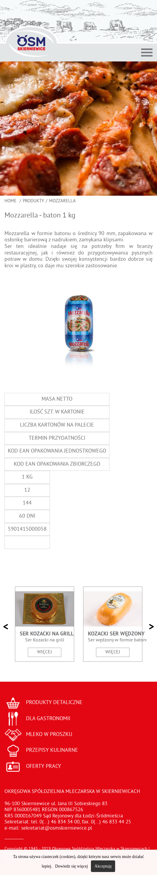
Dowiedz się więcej (71, 866)
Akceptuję (103, 866)
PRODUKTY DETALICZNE (54, 702)
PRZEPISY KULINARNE (52, 750)
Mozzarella (62, 201)
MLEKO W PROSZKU (49, 734)
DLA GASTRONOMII (48, 718)
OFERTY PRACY (43, 766)
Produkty (33, 201)
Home (11, 201)
